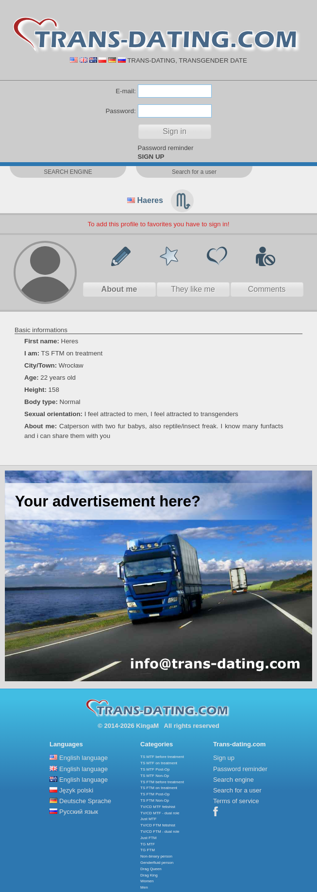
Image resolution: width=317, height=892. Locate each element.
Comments (266, 289)
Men (144, 887)
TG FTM (147, 850)
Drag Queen (151, 869)
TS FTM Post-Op (154, 794)
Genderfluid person (156, 862)
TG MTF (147, 844)
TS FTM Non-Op (154, 800)
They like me (193, 289)
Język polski (76, 790)
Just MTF (148, 819)
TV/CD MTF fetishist (157, 807)
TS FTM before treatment (162, 782)
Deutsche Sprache (85, 801)
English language (83, 757)
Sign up (223, 757)
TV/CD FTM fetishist (157, 825)
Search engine (233, 779)
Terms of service (236, 801)
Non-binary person (156, 856)
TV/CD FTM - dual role (159, 831)
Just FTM (148, 838)
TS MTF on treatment (158, 763)
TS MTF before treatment (162, 757)
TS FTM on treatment (158, 788)
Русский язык (78, 811)
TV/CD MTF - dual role (159, 813)
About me (119, 289)
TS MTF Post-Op (154, 769)
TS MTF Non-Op (154, 776)
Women (146, 881)
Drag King (149, 875)
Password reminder (166, 147)
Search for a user (237, 790)
